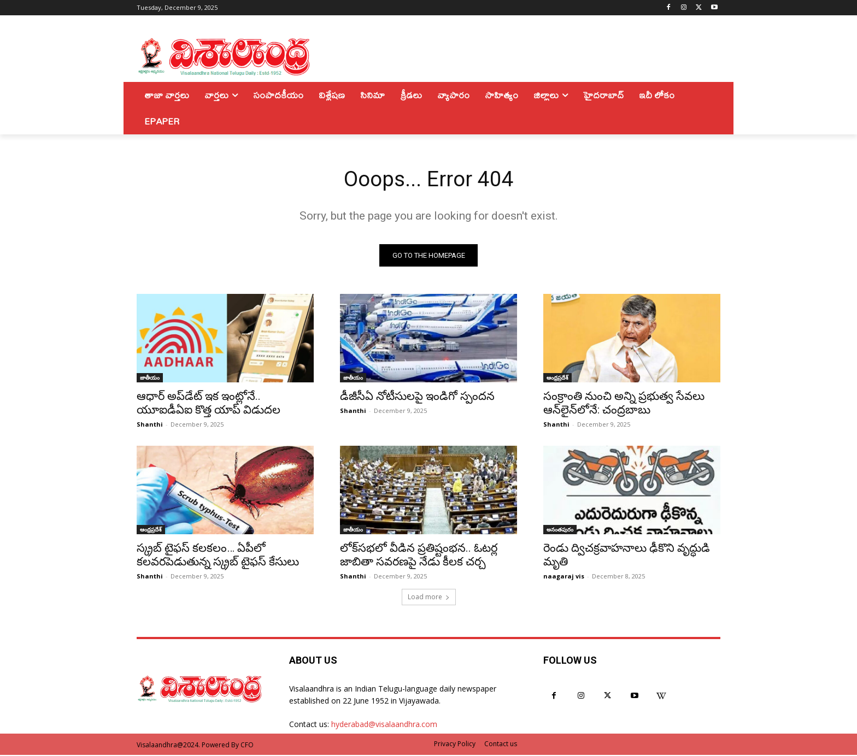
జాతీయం (150, 378)
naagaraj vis (563, 577)
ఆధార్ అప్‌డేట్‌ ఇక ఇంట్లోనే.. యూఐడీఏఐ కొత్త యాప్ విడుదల (208, 404)
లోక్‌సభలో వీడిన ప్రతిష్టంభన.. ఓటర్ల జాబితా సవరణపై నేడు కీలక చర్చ (418, 555)
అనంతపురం (560, 530)
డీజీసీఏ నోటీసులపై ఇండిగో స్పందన (417, 397)
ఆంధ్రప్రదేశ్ (557, 378)
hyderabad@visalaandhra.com (384, 725)
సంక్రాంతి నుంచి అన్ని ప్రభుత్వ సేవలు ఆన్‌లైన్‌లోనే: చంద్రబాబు (624, 404)
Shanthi (150, 425)
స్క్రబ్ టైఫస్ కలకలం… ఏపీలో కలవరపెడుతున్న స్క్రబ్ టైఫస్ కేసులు (218, 555)
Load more (429, 598)
